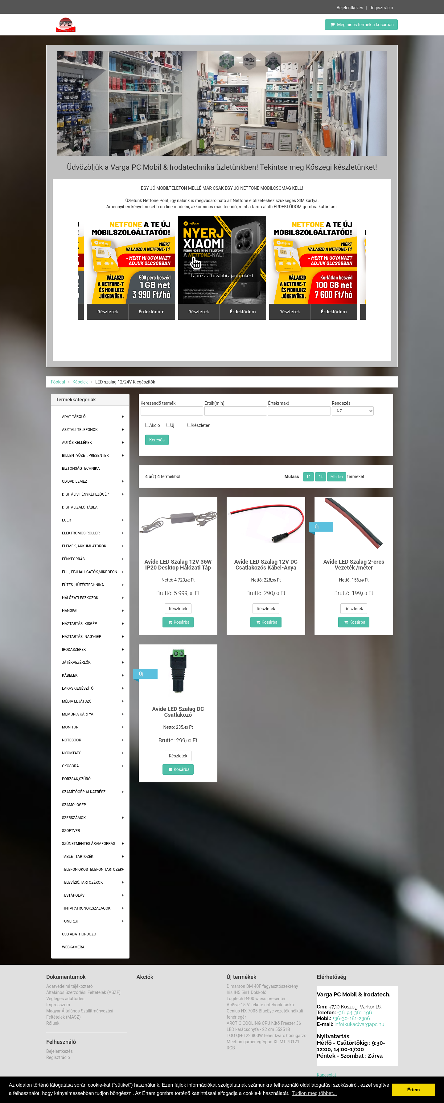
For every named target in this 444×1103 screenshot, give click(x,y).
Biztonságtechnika (81, 468)
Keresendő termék (158, 403)
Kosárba (179, 622)
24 (321, 477)
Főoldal (58, 381)
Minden (337, 477)
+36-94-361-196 (354, 1013)
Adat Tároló (74, 417)
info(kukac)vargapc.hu (359, 1024)
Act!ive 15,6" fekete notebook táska (260, 1004)
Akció (152, 425)
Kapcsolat (326, 1075)
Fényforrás (73, 559)
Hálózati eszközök (80, 598)
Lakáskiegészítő (77, 688)
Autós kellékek (77, 442)
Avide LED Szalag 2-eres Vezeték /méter (353, 564)
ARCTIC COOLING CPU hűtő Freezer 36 (264, 1023)
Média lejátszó (77, 701)
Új (170, 425)
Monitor (70, 727)
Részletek (178, 608)
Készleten (198, 425)
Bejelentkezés (350, 7)
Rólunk (53, 1023)
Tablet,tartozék (77, 856)
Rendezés (341, 403)
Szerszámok (74, 818)
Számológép (74, 805)
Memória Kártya (77, 714)
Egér (66, 520)
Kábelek (80, 381)
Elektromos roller (81, 533)
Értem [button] (413, 1089)
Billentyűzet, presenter (85, 455)
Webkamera (73, 947)
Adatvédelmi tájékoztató (69, 986)
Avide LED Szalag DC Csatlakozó (178, 712)
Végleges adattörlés (65, 998)
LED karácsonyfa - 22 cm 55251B (258, 1029)
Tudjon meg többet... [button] (314, 1093)
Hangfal (70, 611)
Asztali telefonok (80, 430)
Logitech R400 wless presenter (256, 998)
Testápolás (73, 895)
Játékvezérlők (76, 662)
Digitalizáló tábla (79, 507)
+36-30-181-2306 (351, 1018)
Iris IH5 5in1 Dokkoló (246, 992)
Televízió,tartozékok (82, 882)
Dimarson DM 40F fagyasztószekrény (262, 986)
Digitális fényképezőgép (85, 494)
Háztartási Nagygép (81, 637)
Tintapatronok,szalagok (86, 908)
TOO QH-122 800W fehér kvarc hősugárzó (266, 1035)
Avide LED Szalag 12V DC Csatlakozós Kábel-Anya (266, 564)
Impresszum (58, 1004)
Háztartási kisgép (79, 624)
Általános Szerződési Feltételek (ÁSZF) (83, 992)
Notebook (71, 740)
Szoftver (71, 831)
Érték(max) (278, 403)
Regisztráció (381, 7)
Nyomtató (71, 753)
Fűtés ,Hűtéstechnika (83, 585)
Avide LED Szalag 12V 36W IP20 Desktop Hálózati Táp (178, 564)
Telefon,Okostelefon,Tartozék (92, 869)
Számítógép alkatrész (83, 792)
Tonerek (70, 921)
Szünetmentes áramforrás (88, 843)
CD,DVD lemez (74, 481)
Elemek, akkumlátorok (84, 546)
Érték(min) (214, 403)
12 (308, 477)
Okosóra (70, 766)
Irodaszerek (74, 649)
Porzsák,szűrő (76, 779)
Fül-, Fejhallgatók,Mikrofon (89, 572)
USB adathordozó (79, 934)
